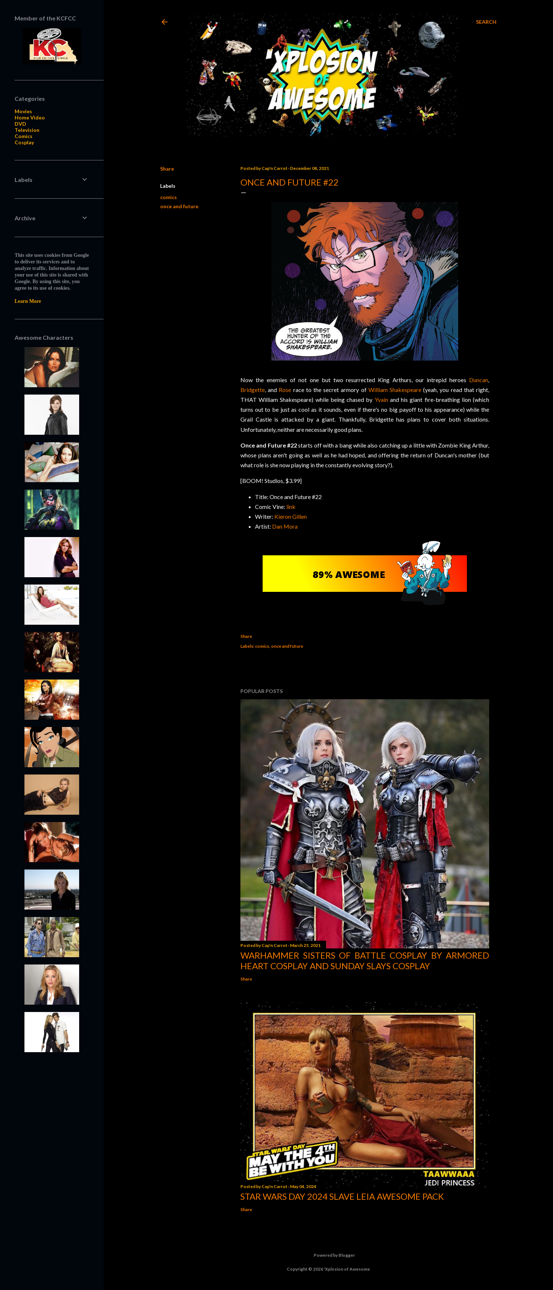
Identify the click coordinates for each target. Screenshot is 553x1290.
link (290, 506)
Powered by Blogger (328, 1255)
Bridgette (252, 389)
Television (27, 130)
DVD (20, 124)
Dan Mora (285, 526)
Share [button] (167, 168)
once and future (179, 206)
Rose (285, 389)
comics (168, 197)
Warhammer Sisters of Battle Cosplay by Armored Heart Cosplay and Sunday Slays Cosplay (364, 960)
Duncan (478, 379)
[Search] (486, 22)
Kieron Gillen (290, 516)
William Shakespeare (394, 389)
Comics (23, 136)
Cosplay (24, 142)
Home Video (30, 117)
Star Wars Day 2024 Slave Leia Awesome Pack (342, 1196)
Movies (23, 111)
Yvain (381, 399)
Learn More (28, 301)
